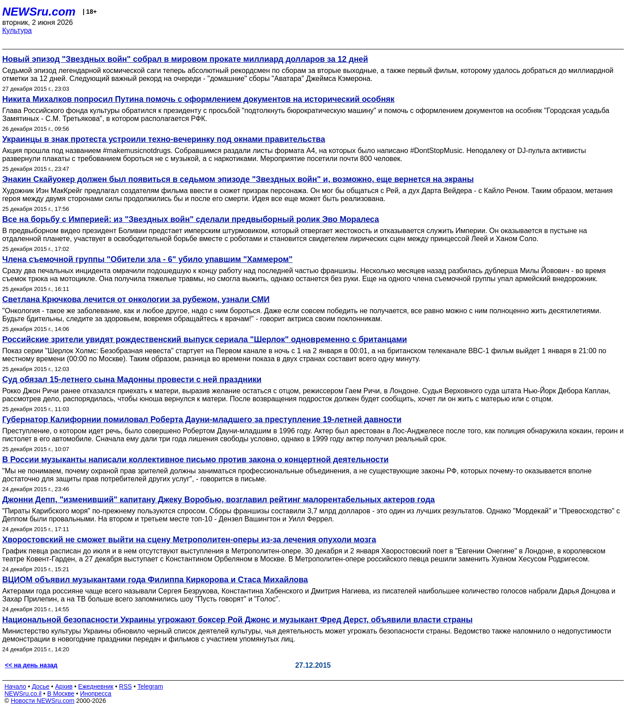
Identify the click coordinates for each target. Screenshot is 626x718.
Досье (40, 686)
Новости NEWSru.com (42, 700)
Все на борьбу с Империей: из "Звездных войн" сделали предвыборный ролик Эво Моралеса (190, 219)
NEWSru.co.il (22, 693)
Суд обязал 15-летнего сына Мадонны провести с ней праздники (131, 379)
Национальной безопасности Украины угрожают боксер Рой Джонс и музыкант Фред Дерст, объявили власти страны (237, 619)
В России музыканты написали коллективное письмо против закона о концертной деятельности (195, 459)
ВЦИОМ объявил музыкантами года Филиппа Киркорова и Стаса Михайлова (155, 579)
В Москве (60, 693)
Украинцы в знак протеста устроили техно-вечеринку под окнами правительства (163, 139)
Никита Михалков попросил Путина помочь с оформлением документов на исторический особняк (198, 99)
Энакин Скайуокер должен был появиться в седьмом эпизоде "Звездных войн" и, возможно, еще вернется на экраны (238, 179)
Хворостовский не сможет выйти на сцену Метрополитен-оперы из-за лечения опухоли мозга (189, 539)
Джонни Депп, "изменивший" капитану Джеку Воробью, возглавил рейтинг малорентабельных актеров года (218, 499)
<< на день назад (31, 665)
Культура (17, 30)
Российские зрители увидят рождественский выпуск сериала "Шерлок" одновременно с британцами (204, 339)
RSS (125, 686)
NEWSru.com (39, 11)
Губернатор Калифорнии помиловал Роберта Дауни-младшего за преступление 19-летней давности (202, 419)
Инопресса (96, 693)
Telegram (150, 686)
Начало (15, 686)
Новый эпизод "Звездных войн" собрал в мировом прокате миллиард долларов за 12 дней (185, 59)
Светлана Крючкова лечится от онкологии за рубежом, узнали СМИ (136, 299)
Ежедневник (96, 686)
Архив (64, 686)
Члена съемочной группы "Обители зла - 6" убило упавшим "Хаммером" (147, 259)
